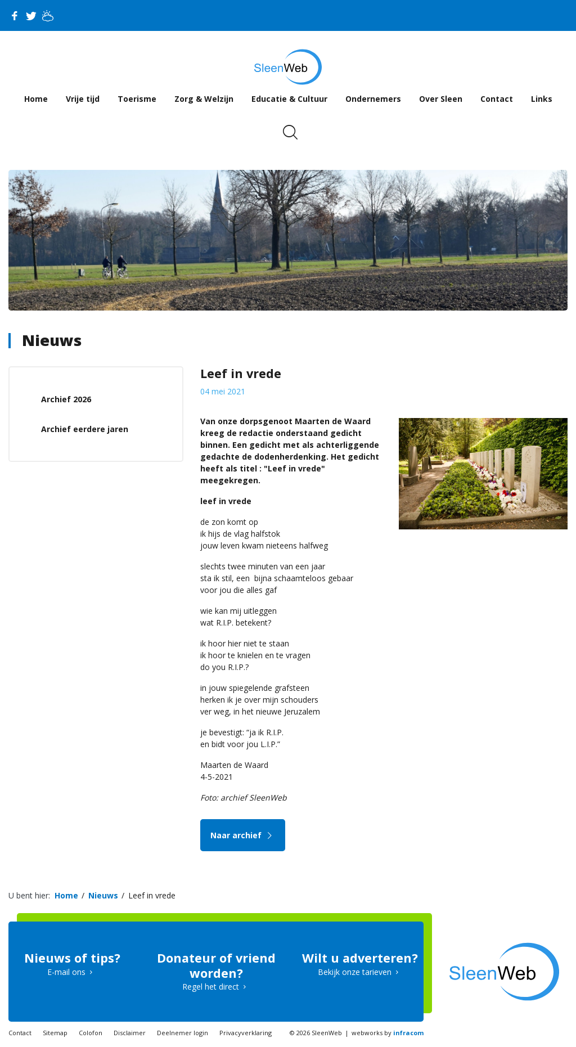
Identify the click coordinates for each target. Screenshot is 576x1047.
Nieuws (52, 340)
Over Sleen (440, 98)
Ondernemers (373, 98)
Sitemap (55, 1032)
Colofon (90, 1032)
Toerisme (137, 98)
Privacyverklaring (245, 1032)
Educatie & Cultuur (289, 98)
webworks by (388, 1032)
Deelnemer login (182, 1032)
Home (36, 98)
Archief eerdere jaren (84, 429)
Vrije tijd (83, 98)
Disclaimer (130, 1032)
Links (541, 98)
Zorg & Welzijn (203, 98)
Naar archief (242, 835)
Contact (496, 98)
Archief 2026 (66, 399)
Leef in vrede (152, 895)
